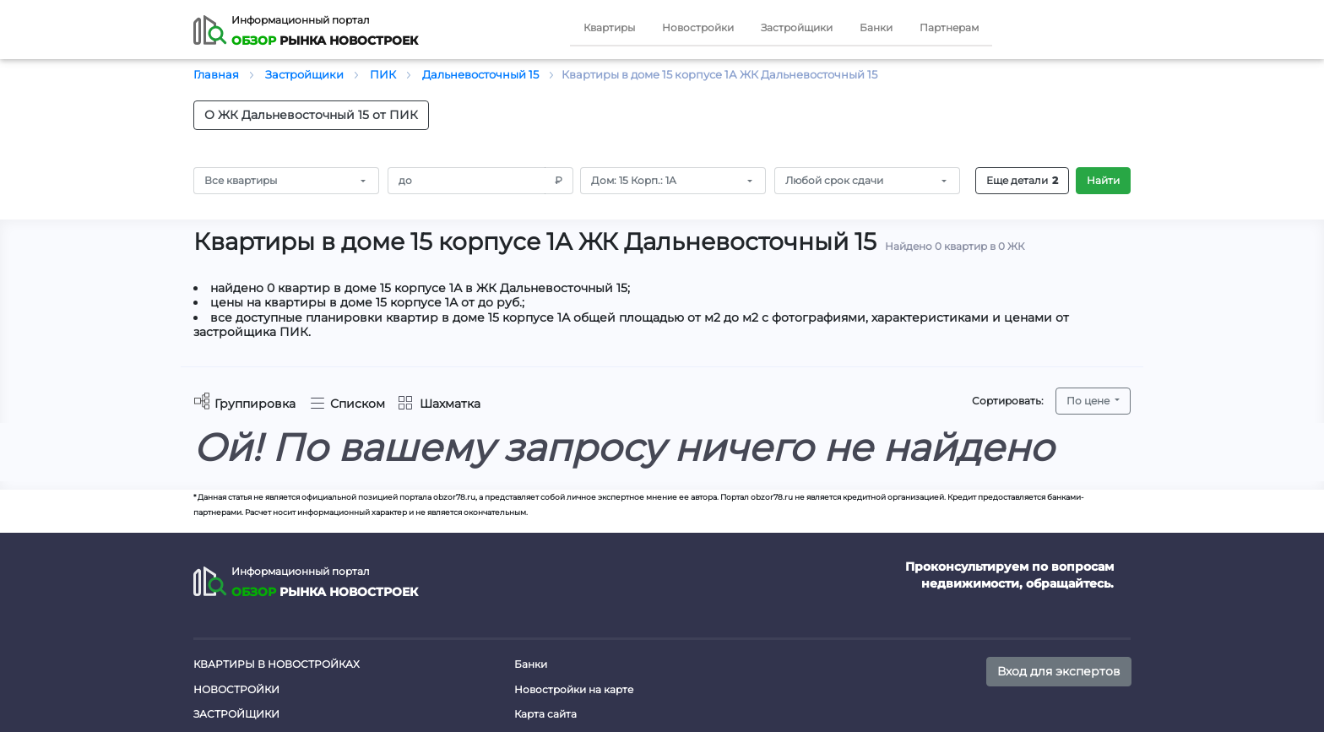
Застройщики (797, 27)
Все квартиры (240, 180)
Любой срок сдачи (834, 180)
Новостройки (698, 27)
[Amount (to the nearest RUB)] (466, 180)
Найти (1103, 180)
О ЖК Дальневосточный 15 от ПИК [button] (311, 114)
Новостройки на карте (573, 689)
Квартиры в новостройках (276, 664)
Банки (876, 27)
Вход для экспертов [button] (1059, 671)
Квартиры (609, 27)
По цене (1089, 400)
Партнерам (949, 27)
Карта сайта (545, 714)
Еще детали (1022, 180)
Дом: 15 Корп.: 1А (633, 180)
